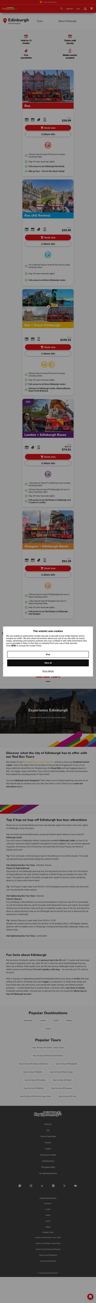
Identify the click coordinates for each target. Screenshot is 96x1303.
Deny (48, 654)
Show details (48, 671)
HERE (14, 645)
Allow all (48, 663)
